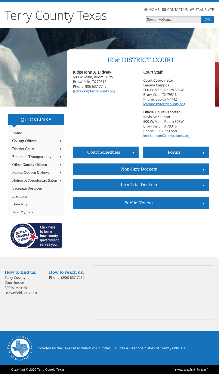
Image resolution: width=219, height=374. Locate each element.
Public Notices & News (37, 173)
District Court (37, 149)
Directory (20, 204)
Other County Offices (37, 165)
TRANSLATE (205, 9)
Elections (19, 196)
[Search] (174, 19)
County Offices (37, 141)
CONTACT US (177, 9)
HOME (154, 9)
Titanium (196, 369)
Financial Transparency (37, 157)
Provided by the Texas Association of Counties (74, 348)
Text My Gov (22, 212)
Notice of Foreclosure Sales (37, 180)
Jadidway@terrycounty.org (94, 91)
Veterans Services (27, 188)
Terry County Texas (56, 15)
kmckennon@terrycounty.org (166, 135)
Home (17, 133)
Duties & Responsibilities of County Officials (150, 348)
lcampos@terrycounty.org (164, 104)
